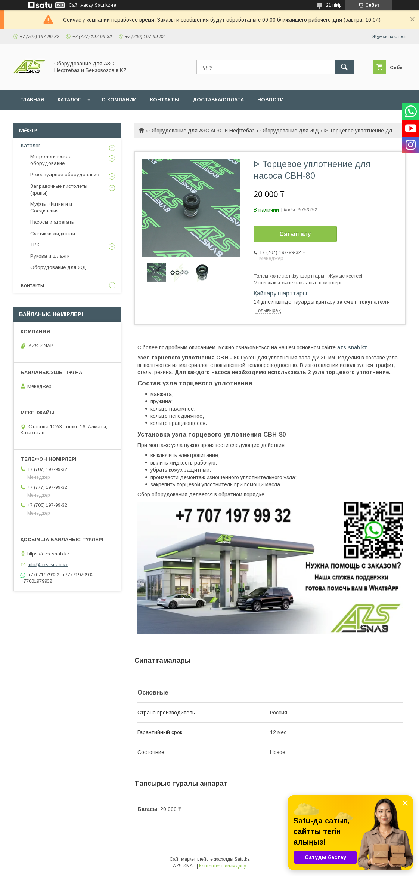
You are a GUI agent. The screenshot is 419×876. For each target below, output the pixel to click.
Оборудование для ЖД (289, 131)
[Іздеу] (344, 67)
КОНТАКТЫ (164, 99)
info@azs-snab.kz (48, 564)
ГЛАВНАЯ (32, 99)
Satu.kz (242, 859)
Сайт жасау (81, 5)
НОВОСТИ (270, 99)
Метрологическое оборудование (50, 160)
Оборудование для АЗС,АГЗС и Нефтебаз (202, 131)
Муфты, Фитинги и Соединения (51, 207)
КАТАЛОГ (69, 99)
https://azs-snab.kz (48, 554)
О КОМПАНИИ (119, 99)
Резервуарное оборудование (64, 174)
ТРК (34, 245)
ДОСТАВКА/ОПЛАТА (218, 99)
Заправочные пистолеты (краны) (58, 189)
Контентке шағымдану (222, 866)
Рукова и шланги (50, 256)
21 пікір (333, 5)
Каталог (30, 145)
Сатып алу (295, 234)
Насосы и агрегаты (52, 222)
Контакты (32, 285)
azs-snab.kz (352, 347)
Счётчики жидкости (52, 233)
